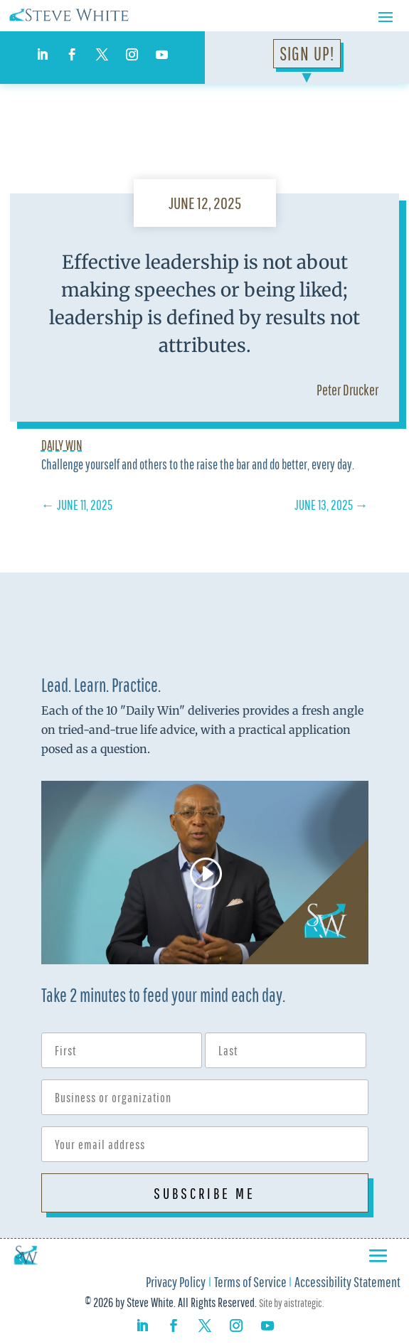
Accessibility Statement (347, 1283)
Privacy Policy (176, 1283)
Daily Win (62, 445)
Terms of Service (250, 1283)
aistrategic (303, 1302)
